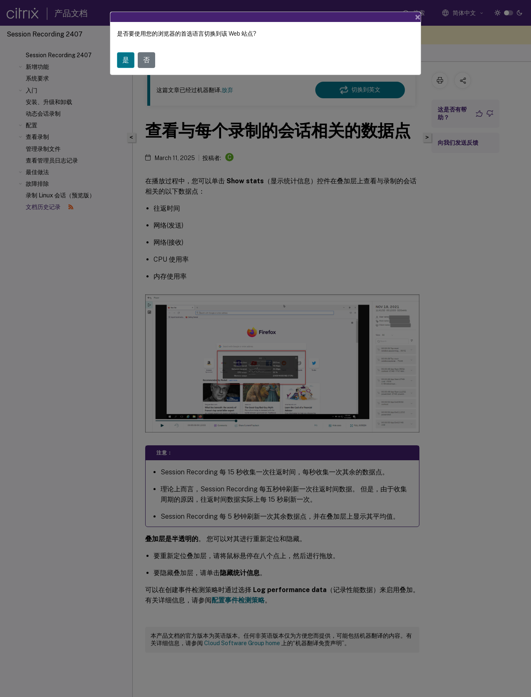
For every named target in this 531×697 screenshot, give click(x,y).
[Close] (417, 17)
